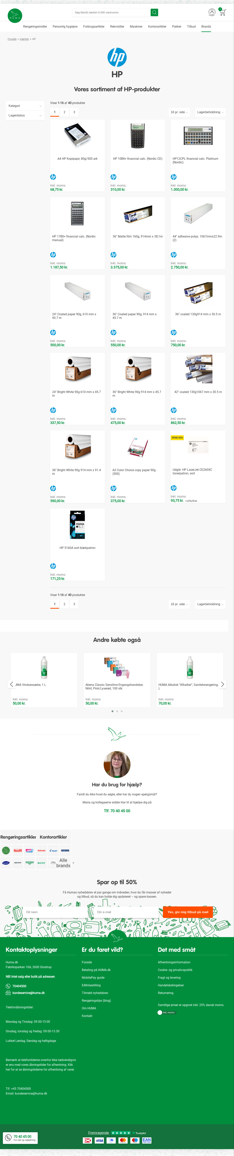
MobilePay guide (93, 980)
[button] (112, 714)
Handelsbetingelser (171, 988)
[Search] (157, 14)
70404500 (19, 989)
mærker (24, 42)
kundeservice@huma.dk (28, 996)
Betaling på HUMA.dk (96, 973)
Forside (12, 42)
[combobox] (118, 14)
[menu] (117, 29)
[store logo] (17, 18)
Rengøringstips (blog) (96, 1003)
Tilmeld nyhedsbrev (95, 996)
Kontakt (87, 1019)
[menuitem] (35, 29)
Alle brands (65, 866)
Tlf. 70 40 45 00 (117, 814)
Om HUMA (89, 1011)
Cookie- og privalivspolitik (175, 973)
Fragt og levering (169, 980)
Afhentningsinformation (174, 965)
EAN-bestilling (91, 988)
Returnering (165, 996)
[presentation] (11, 687)
